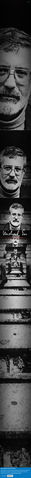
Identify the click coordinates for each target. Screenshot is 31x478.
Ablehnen (10, 476)
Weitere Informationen (16, 473)
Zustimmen (3, 476)
